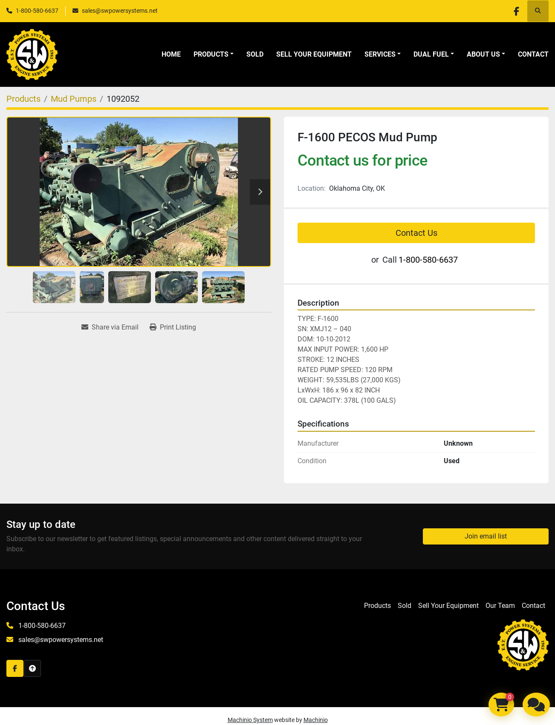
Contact (533, 54)
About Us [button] (483, 54)
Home (171, 54)
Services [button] (380, 54)
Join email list (486, 536)
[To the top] (32, 668)
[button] (214, 54)
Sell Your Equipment (314, 54)
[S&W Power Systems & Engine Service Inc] (523, 645)
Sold (254, 54)
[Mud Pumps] (73, 99)
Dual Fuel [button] (431, 54)
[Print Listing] (173, 327)
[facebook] (515, 11)
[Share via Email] (110, 327)
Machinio (316, 719)
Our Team (500, 606)
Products (211, 54)
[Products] (23, 99)
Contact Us (416, 233)
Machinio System (250, 719)
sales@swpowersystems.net (120, 10)
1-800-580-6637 (37, 10)
